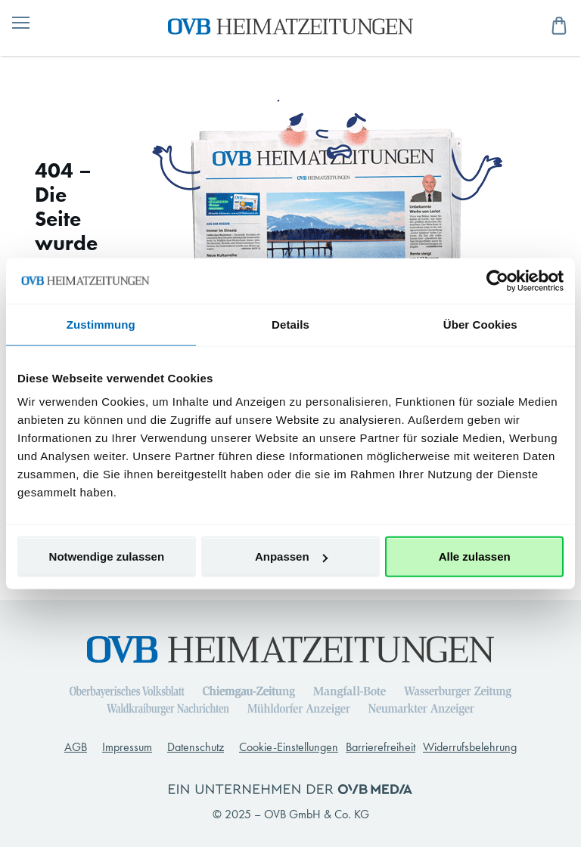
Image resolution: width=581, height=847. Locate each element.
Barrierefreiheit (380, 747)
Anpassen (291, 556)
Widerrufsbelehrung (470, 747)
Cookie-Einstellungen (288, 747)
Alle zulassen (475, 556)
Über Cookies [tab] (480, 323)
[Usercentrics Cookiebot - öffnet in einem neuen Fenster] (497, 280)
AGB (75, 747)
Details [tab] (290, 323)
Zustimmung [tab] (101, 323)
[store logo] (290, 25)
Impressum (127, 747)
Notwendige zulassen (107, 556)
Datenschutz (195, 747)
